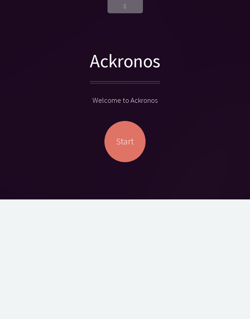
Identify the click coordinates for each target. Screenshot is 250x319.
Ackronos (125, 60)
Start (125, 141)
